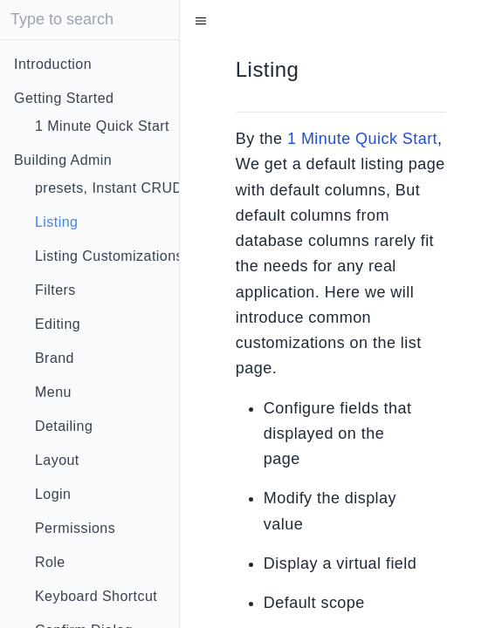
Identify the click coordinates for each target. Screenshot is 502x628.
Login (53, 494)
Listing (56, 222)
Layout (57, 460)
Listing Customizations (109, 256)
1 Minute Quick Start (102, 126)
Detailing (64, 426)
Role (50, 562)
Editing (57, 324)
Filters (55, 290)
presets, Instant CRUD (109, 188)
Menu (53, 392)
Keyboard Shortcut (96, 596)
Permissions (75, 528)
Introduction (53, 64)
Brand (54, 358)
